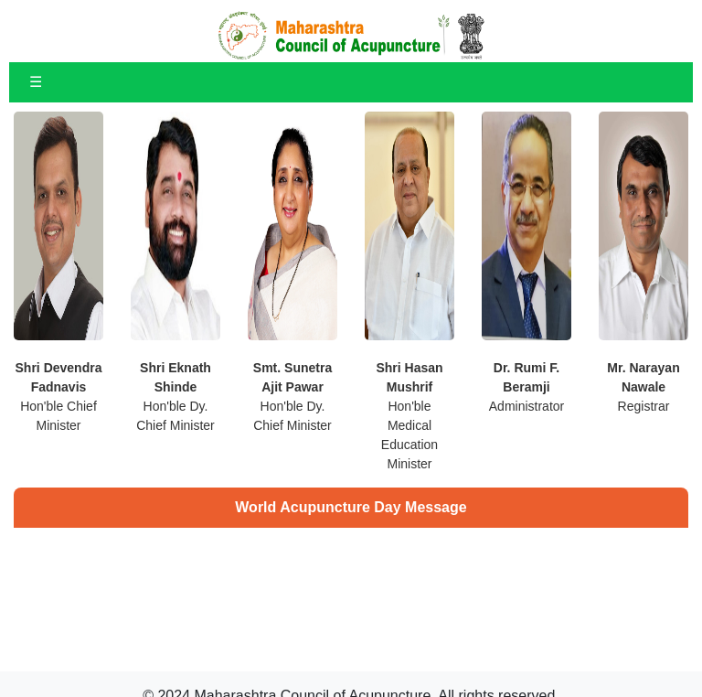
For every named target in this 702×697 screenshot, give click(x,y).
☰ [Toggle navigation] (35, 82)
